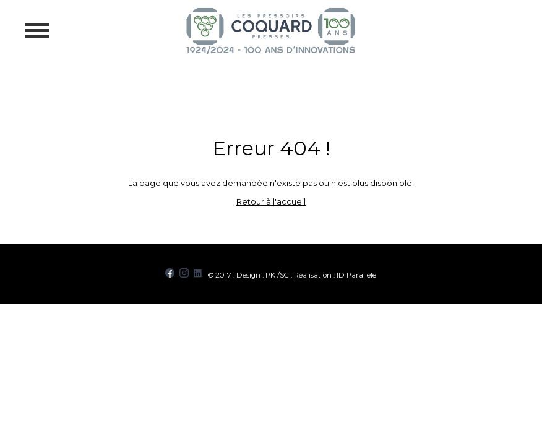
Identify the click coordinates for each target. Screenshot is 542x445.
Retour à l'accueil (271, 201)
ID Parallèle (356, 275)
